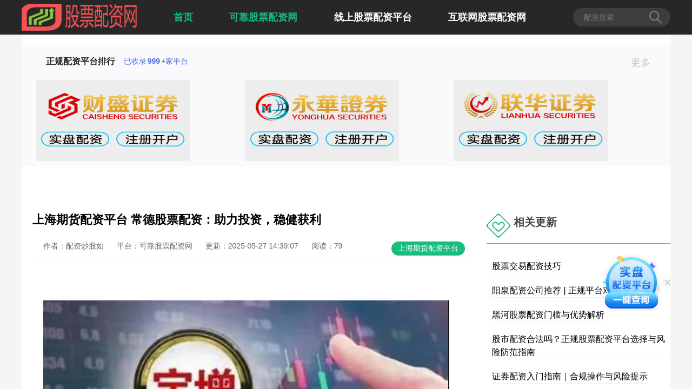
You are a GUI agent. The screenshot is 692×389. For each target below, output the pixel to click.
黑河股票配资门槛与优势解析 (548, 314)
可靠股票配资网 (263, 17)
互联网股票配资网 (487, 17)
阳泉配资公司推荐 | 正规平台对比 (556, 290)
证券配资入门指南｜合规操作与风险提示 (570, 376)
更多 (645, 62)
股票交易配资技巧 (526, 266)
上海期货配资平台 (428, 248)
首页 (183, 17)
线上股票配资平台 (373, 17)
